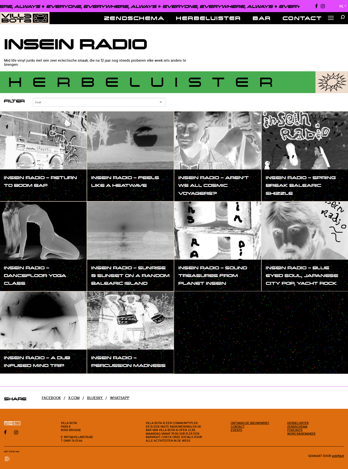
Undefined (338, 456)
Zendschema (134, 18)
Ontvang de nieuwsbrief (250, 423)
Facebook (51, 397)
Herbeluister (208, 18)
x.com (74, 397)
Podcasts (294, 430)
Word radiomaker (301, 433)
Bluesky (95, 397)
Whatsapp (119, 397)
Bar (262, 18)
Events (236, 430)
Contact (302, 18)
